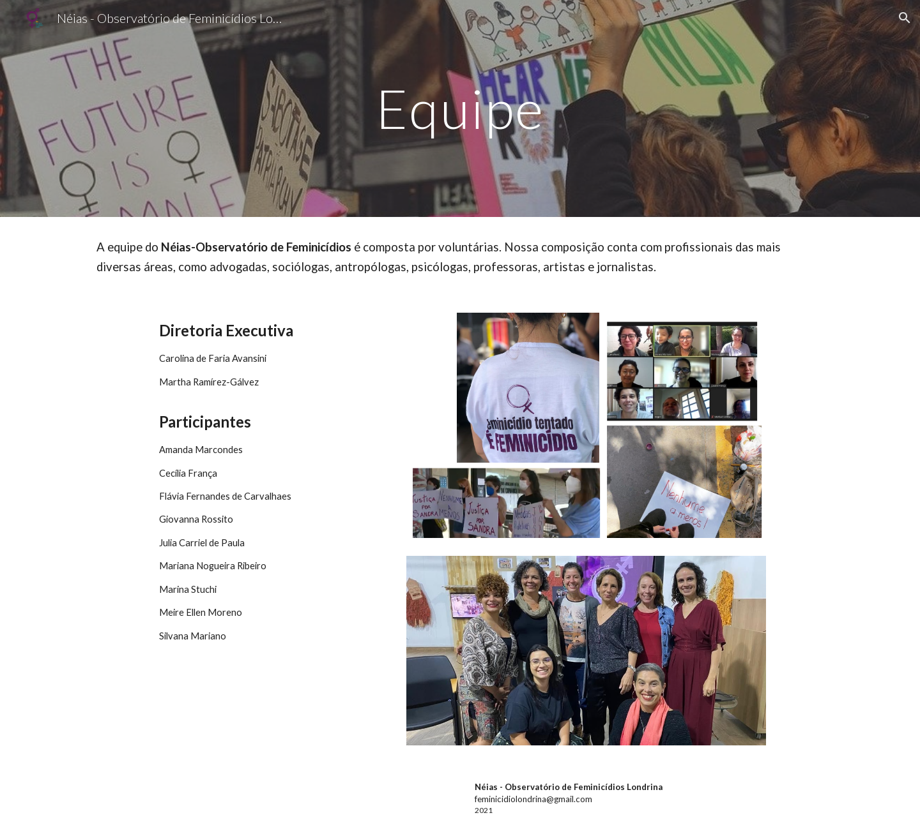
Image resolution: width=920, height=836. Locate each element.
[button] (904, 18)
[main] (460, 108)
